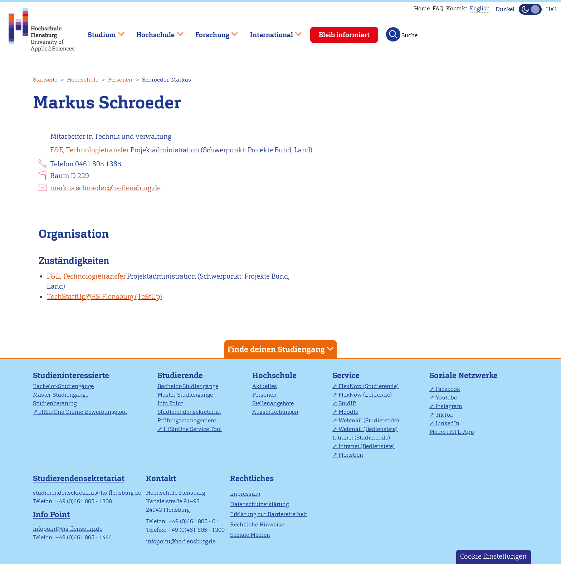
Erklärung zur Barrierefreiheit (268, 514)
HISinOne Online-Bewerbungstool (83, 412)
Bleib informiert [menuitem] (344, 34)
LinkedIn (447, 423)
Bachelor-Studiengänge (63, 386)
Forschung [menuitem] (211, 31)
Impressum (245, 493)
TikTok (444, 414)
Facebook (447, 389)
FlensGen (350, 454)
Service (346, 375)
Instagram (448, 406)
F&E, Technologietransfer (89, 150)
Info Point (170, 403)
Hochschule (82, 79)
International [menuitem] (271, 31)
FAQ (438, 8)
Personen (120, 79)
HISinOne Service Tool (193, 429)
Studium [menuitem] (101, 31)
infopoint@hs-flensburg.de (67, 529)
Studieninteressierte (71, 375)
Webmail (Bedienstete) (367, 429)
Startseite (45, 79)
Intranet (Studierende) (361, 437)
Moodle (348, 412)
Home (422, 8)
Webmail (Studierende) (368, 420)
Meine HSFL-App (451, 432)
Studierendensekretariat (189, 412)
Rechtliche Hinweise (257, 524)
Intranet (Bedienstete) (366, 446)
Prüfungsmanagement (186, 420)
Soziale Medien (250, 535)
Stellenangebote (273, 403)
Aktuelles (264, 386)
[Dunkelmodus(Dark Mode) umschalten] (530, 9)
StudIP (347, 403)
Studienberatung (55, 403)
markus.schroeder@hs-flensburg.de (105, 187)
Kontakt (456, 8)
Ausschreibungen (275, 412)
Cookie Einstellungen (493, 556)
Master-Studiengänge (60, 394)
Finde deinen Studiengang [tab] (282, 348)
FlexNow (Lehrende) (365, 394)
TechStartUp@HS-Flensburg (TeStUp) (104, 296)
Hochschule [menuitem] (155, 31)
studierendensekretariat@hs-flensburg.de (87, 492)
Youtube (446, 397)
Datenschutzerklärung (259, 504)
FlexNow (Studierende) (368, 386)
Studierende (180, 375)
